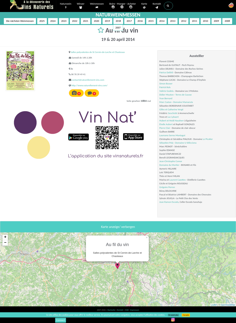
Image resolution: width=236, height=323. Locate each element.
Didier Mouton (166, 94)
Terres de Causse (184, 94)
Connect (60, 320)
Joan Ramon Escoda (168, 202)
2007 (118, 27)
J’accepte (186, 315)
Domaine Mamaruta (183, 102)
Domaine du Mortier (169, 165)
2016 (140, 21)
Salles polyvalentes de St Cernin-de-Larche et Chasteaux (98, 52)
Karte (144, 5)
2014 (161, 21)
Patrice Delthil (166, 72)
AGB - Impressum (132, 310)
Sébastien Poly (166, 142)
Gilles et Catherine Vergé (171, 109)
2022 (74, 21)
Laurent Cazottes (177, 179)
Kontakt (157, 5)
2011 (194, 21)
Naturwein (65, 5)
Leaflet (214, 305)
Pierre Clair (164, 128)
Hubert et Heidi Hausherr (171, 120)
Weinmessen (97, 5)
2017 (129, 21)
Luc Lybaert (173, 116)
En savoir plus (173, 315)
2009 (216, 21)
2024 (52, 21)
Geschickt (172, 113)
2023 (63, 21)
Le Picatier (208, 139)
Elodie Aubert (166, 124)
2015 (151, 21)
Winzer (80, 5)
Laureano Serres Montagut (172, 135)
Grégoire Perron (167, 187)
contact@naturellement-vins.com (88, 79)
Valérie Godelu (166, 91)
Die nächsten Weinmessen (20, 21)
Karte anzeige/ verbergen (118, 227)
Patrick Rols (164, 87)
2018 (118, 21)
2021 (85, 21)
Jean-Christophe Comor (170, 161)
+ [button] (5, 237)
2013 (172, 21)
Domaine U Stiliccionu (186, 142)
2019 (107, 21)
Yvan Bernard (165, 98)
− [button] (5, 243)
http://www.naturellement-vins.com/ (89, 85)
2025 (42, 21)
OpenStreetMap (228, 305)
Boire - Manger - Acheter (122, 6)
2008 (227, 21)
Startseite (111, 310)
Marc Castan (165, 102)
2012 (183, 21)
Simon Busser (165, 83)
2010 (205, 21)
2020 (96, 21)
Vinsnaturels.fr (33, 5)
